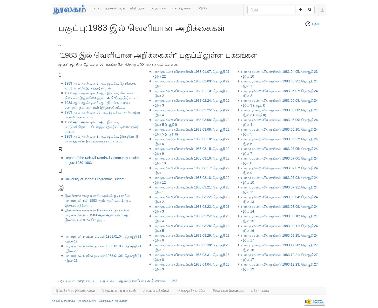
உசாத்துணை (181, 8)
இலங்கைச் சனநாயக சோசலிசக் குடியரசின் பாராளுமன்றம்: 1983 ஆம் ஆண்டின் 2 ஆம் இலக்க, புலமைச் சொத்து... (98, 215)
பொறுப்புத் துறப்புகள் (113, 300)
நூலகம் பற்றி (115, 8)
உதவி (316, 24)
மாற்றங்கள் (158, 8)
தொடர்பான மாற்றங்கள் (119, 290)
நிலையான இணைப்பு (228, 290)
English (201, 8)
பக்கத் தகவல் (260, 290)
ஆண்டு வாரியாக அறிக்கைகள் (142, 281)
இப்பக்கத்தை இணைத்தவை (75, 290)
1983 (173, 281)
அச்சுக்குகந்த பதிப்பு (191, 290)
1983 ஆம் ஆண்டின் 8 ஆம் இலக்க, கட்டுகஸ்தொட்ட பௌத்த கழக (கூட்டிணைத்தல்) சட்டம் (101, 127)
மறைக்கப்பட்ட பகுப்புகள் (95, 281)
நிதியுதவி (137, 8)
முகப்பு (95, 8)
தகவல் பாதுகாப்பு (63, 300)
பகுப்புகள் (66, 281)
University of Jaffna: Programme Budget (94, 179)
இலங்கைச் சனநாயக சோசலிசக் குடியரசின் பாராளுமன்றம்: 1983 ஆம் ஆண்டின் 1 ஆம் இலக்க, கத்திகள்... (98, 200)
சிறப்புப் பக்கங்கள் (156, 290)
